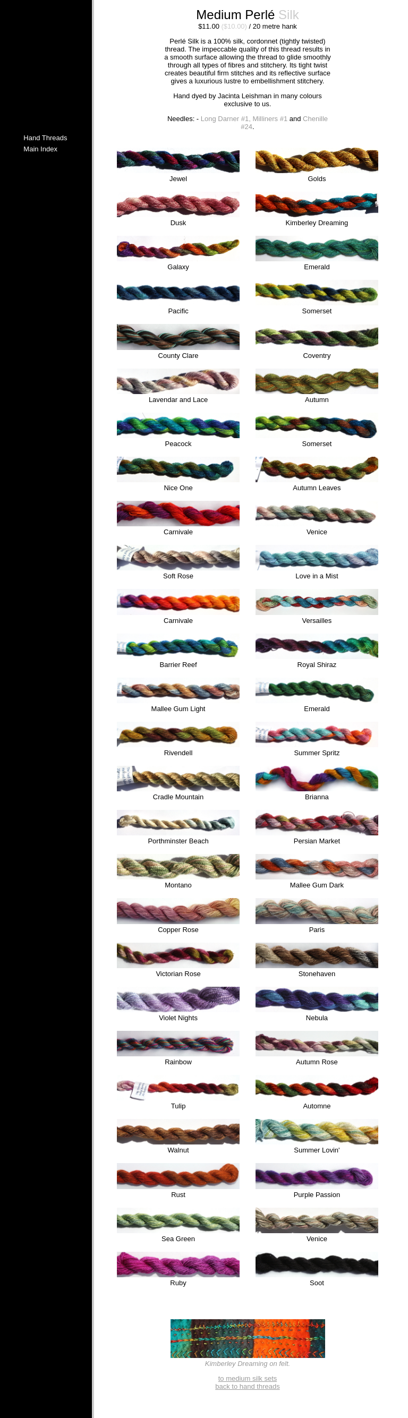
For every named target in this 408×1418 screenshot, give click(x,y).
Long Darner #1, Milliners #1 (244, 119)
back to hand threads (247, 1386)
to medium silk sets (247, 1378)
